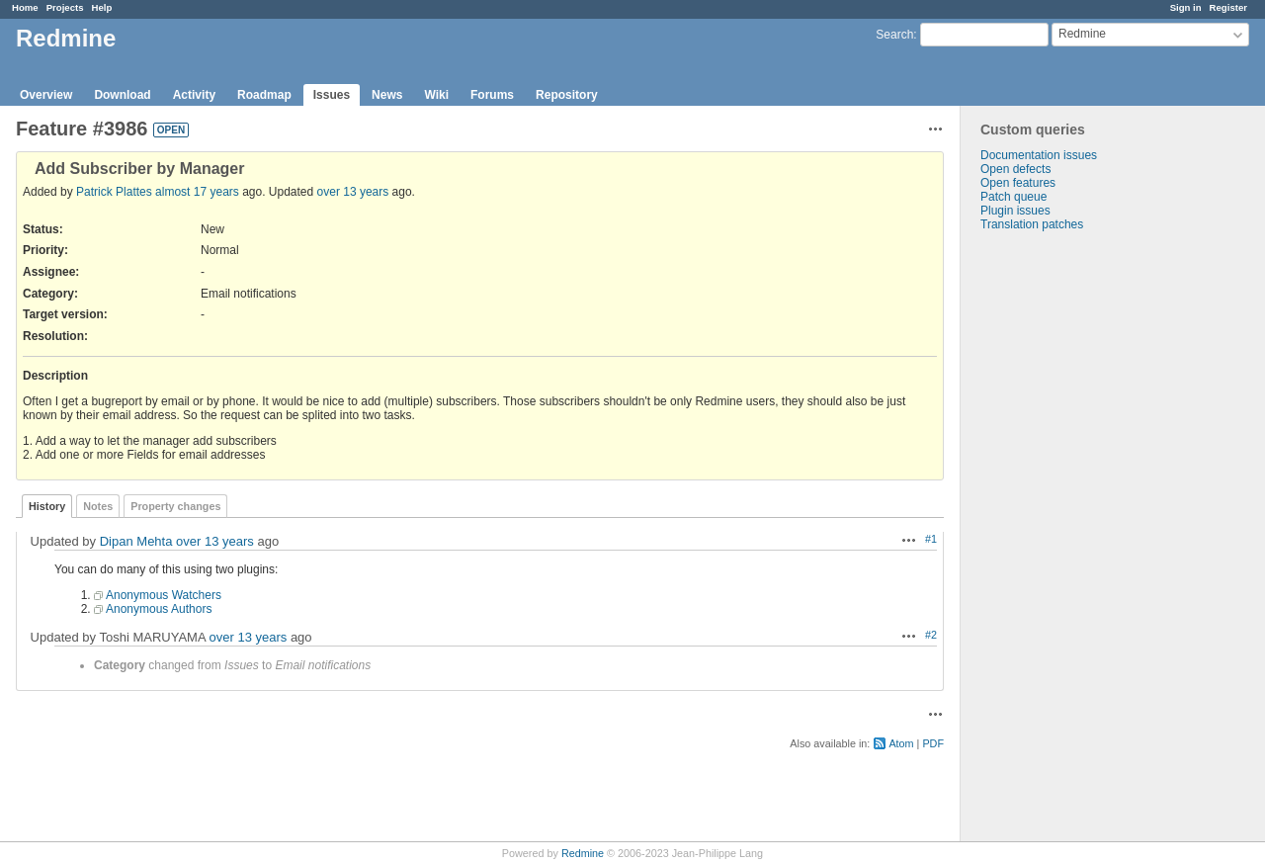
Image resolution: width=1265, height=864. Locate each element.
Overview (46, 95)
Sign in (1186, 7)
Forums (492, 95)
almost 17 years (197, 192)
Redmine (582, 853)
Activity (194, 95)
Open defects (1015, 169)
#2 (931, 635)
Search (894, 35)
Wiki (436, 95)
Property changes (175, 506)
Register (1228, 7)
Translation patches (1031, 224)
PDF (933, 743)
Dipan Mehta (136, 541)
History (47, 506)
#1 (931, 539)
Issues (331, 95)
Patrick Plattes (114, 192)
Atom (900, 743)
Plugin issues (1015, 210)
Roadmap (264, 95)
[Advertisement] (1059, 541)
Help (102, 7)
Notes (98, 506)
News (387, 95)
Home (25, 7)
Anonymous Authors (158, 609)
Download (122, 95)
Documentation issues (1038, 155)
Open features (1017, 183)
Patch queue (1013, 197)
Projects (65, 7)
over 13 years (353, 192)
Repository (567, 95)
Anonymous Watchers (163, 595)
